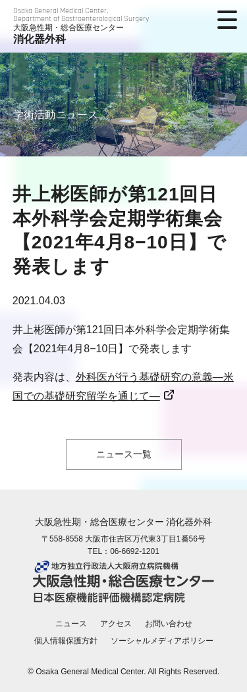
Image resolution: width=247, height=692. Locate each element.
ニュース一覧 (123, 454)
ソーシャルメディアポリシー (162, 640)
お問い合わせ (168, 623)
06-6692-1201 (134, 551)
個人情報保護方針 (65, 640)
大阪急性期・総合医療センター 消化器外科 (124, 522)
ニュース (71, 623)
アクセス (116, 623)
